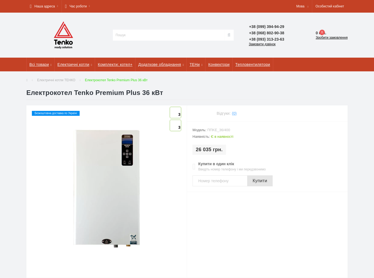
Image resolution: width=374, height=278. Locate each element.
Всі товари (40, 64)
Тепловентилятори (252, 64)
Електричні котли (74, 64)
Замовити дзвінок (262, 44)
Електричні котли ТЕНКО (56, 80)
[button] (44, 6)
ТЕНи (195, 64)
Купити (260, 180)
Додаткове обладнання (161, 64)
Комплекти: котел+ (115, 64)
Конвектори (219, 64)
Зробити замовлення (332, 38)
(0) (234, 113)
